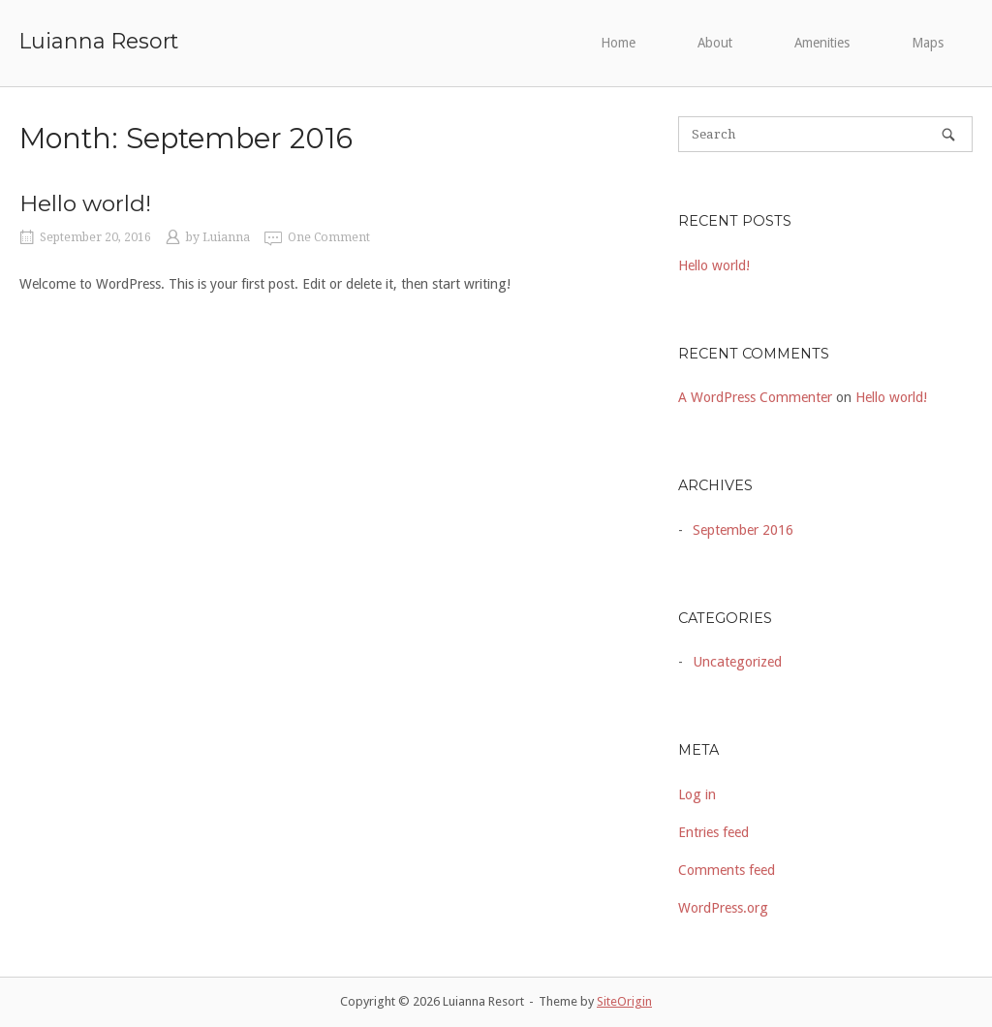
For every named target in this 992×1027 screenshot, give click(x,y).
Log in (697, 794)
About (715, 42)
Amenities (822, 42)
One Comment (329, 237)
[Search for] (825, 134)
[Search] (948, 134)
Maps (928, 42)
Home (618, 42)
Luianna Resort (98, 40)
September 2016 (743, 530)
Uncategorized (737, 661)
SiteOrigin (624, 1001)
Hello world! (85, 203)
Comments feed (726, 870)
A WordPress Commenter (755, 397)
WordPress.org (723, 908)
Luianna (226, 237)
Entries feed (713, 832)
